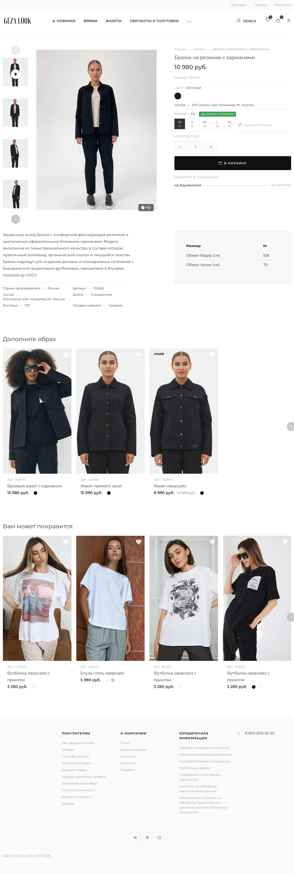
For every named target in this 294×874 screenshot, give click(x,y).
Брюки (95, 22)
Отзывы (68, 750)
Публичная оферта (194, 768)
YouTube (159, 837)
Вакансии (128, 763)
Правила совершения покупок (204, 748)
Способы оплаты (75, 756)
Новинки (68, 22)
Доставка (238, 5)
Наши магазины (134, 750)
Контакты (128, 756)
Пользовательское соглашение (204, 761)
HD (146, 207)
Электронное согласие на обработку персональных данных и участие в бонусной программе (203, 805)
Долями (68, 803)
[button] (193, 22)
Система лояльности (78, 790)
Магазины (283, 5)
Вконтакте (135, 837)
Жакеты (118, 22)
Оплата (260, 5)
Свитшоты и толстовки (158, 22)
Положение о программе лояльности (200, 777)
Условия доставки (76, 763)
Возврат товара (74, 770)
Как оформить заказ (78, 743)
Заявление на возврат (80, 783)
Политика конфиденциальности (205, 754)
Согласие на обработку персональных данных (198, 788)
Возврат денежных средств (84, 776)
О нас (125, 743)
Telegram (128, 770)
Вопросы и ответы (76, 797)
